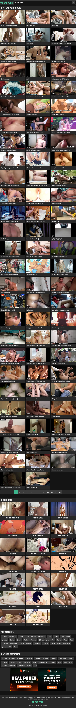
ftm (63, 636)
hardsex (13, 662)
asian (28, 636)
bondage (5, 640)
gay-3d (71, 659)
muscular (54, 659)
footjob (5, 659)
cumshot (5, 662)
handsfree (34, 640)
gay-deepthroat (43, 662)
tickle (53, 643)
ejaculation (67, 643)
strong (59, 640)
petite (30, 666)
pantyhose (21, 659)
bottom (42, 640)
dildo (72, 640)
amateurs (53, 662)
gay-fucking (29, 659)
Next (60, 492)
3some (34, 636)
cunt (16, 647)
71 (55, 492)
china (21, 636)
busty (5, 647)
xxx (48, 640)
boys (35, 662)
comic (22, 643)
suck (60, 662)
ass (53, 640)
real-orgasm (63, 659)
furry (69, 636)
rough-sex (13, 666)
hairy (20, 662)
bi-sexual (13, 659)
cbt (71, 662)
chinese (5, 636)
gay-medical (22, 666)
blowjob (46, 659)
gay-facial (38, 659)
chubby (56, 636)
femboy (5, 666)
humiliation (27, 662)
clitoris (13, 640)
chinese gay (13, 636)
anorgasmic (42, 636)
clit (10, 647)
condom (30, 643)
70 (52, 492)
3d (36, 666)
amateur (46, 643)
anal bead (6, 643)
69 (48, 492)
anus (60, 643)
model (19, 640)
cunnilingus (38, 643)
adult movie (14, 643)
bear (50, 636)
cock (66, 640)
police (26, 640)
